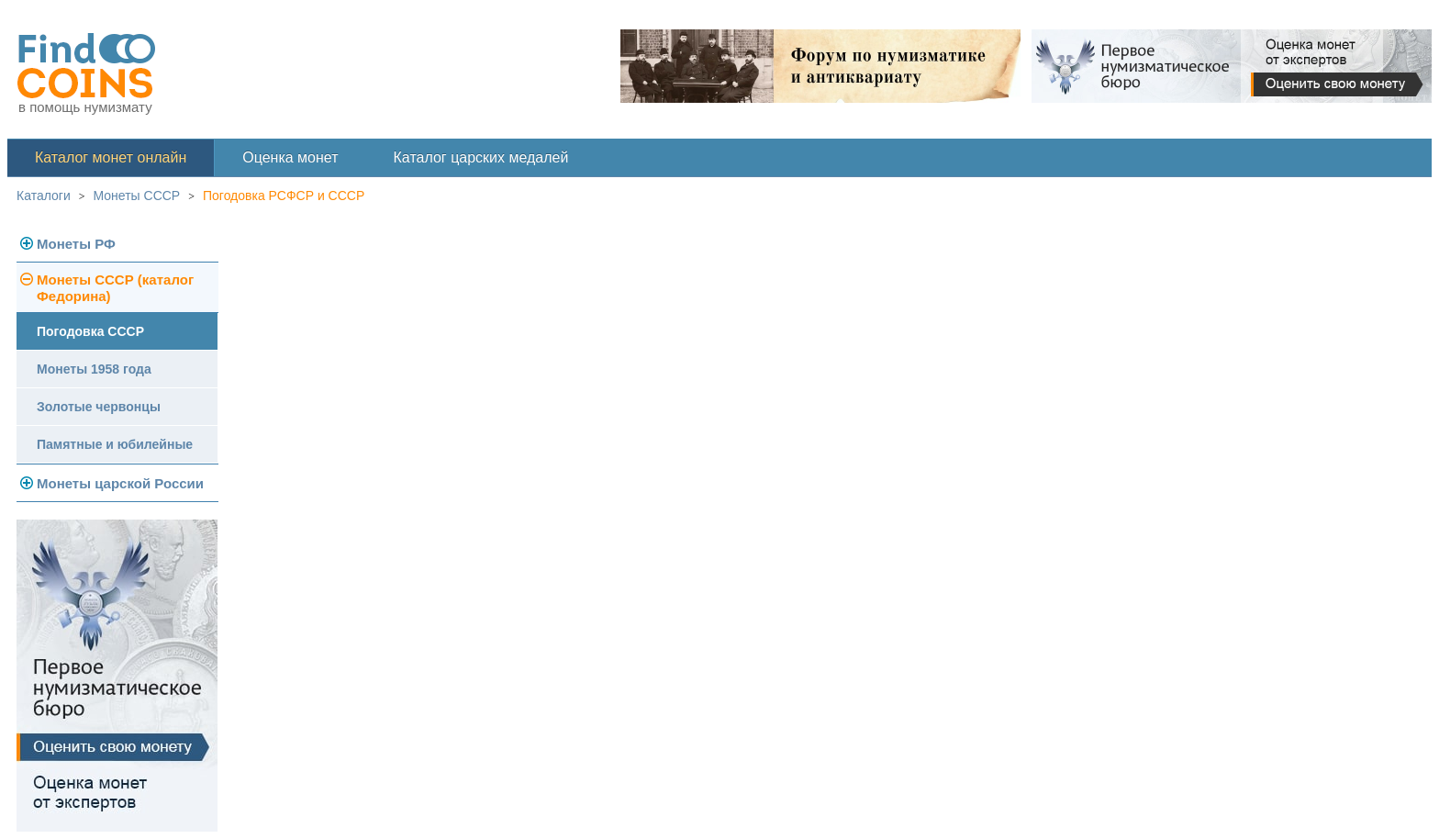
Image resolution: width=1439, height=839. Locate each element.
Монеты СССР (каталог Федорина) (115, 288)
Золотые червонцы (99, 406)
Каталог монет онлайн (110, 157)
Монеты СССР (137, 195)
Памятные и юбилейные (115, 444)
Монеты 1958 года (94, 369)
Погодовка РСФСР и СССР (283, 195)
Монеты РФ (76, 244)
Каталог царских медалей (481, 157)
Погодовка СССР (90, 331)
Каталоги (44, 195)
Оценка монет (290, 157)
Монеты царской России (120, 483)
